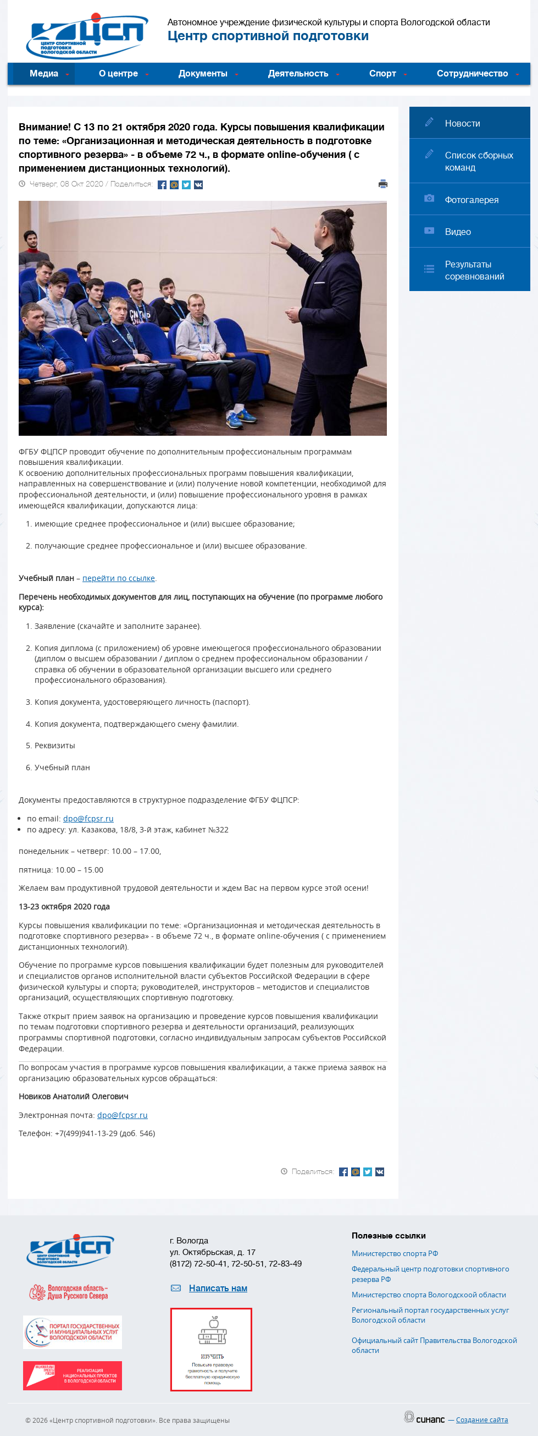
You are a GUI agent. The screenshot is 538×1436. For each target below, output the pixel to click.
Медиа (44, 74)
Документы (203, 74)
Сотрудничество (472, 74)
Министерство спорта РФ (395, 1253)
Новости (462, 124)
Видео (458, 232)
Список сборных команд (479, 162)
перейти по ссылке (118, 578)
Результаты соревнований (474, 271)
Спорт (382, 74)
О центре (118, 74)
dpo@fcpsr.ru (88, 818)
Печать (383, 183)
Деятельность (298, 74)
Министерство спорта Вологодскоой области (429, 1295)
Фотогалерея (472, 200)
